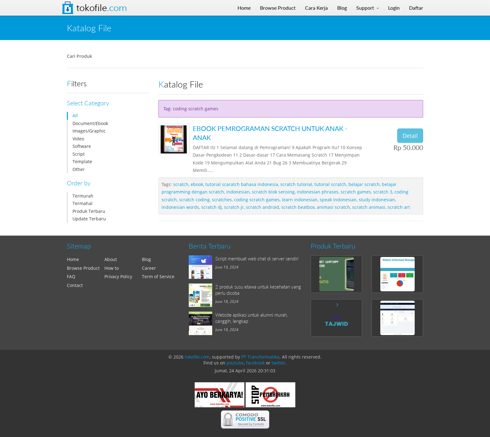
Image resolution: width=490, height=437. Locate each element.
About (110, 259)
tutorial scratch (330, 184)
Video (78, 139)
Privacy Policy (118, 276)
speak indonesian (338, 200)
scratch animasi (368, 207)
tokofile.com (197, 357)
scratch (180, 184)
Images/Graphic (89, 131)
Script (78, 154)
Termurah (82, 196)
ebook (197, 184)
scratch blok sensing (273, 192)
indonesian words (180, 207)
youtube (235, 363)
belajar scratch (364, 184)
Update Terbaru (89, 219)
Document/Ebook (90, 123)
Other (78, 169)
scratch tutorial (296, 184)
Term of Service (158, 276)
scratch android (262, 207)
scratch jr (234, 207)
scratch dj (211, 207)
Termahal (82, 203)
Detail (410, 135)
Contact (75, 285)
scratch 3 (382, 192)
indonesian (238, 192)
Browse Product (83, 268)
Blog (146, 259)
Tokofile (101, 8)
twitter (278, 363)
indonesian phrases (317, 192)
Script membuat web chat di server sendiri (256, 258)
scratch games (356, 192)
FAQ (71, 276)
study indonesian (377, 200)
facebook (255, 363)
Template (82, 161)
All (75, 115)
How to (111, 268)
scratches (222, 200)
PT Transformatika (260, 357)
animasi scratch (333, 207)
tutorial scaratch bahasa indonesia (241, 184)
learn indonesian (300, 200)
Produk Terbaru (88, 211)
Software (81, 146)
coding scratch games (257, 200)
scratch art (399, 207)
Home (73, 259)
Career (149, 268)
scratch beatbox (298, 207)
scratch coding (194, 200)
